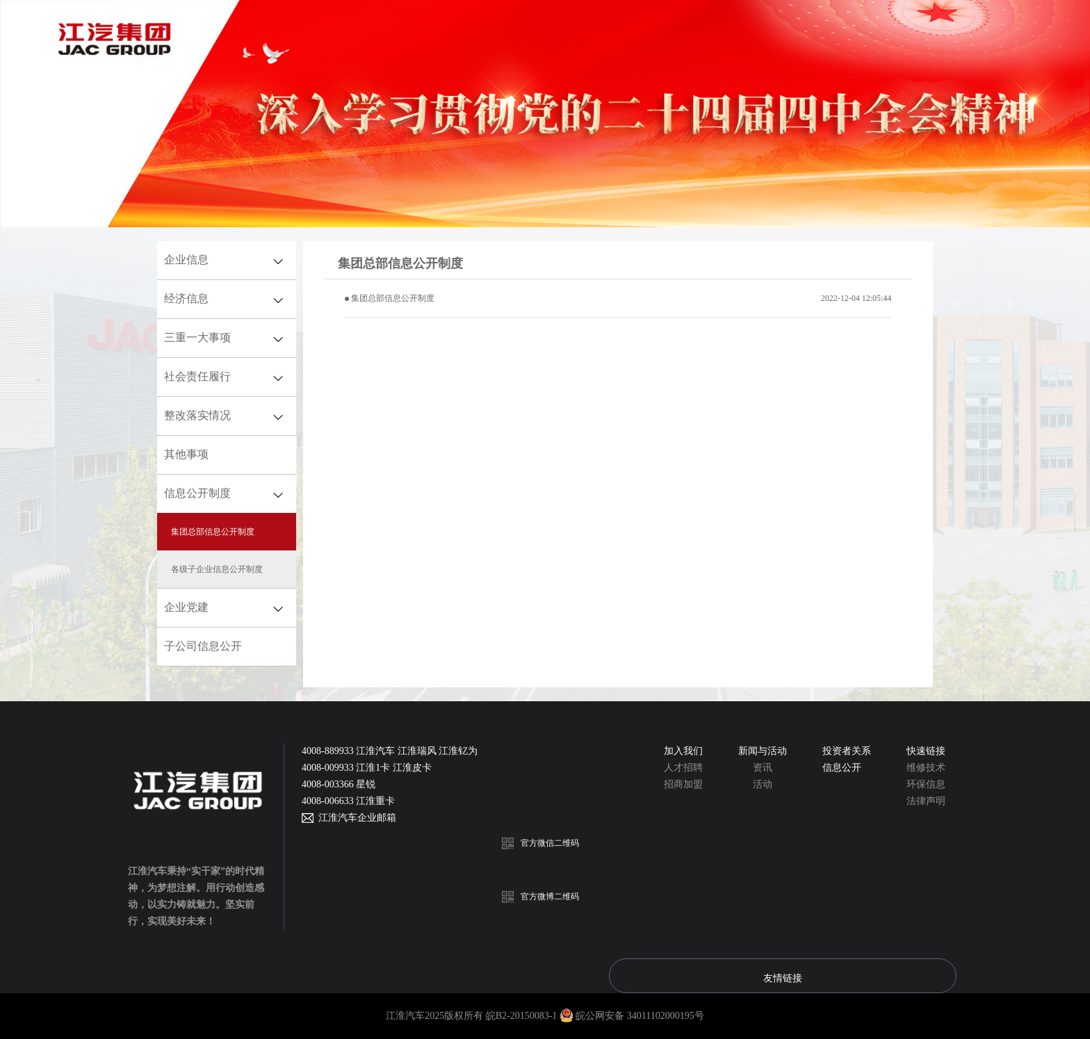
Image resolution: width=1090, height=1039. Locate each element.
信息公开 (841, 767)
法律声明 (925, 801)
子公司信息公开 (203, 646)
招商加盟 (683, 784)
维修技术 (925, 767)
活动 (762, 784)
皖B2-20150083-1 (523, 1016)
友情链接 (782, 977)
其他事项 (186, 454)
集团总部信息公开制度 (392, 298)
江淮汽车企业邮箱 (355, 817)
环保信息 (925, 784)
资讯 (762, 767)
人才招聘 (683, 767)
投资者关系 (846, 751)
